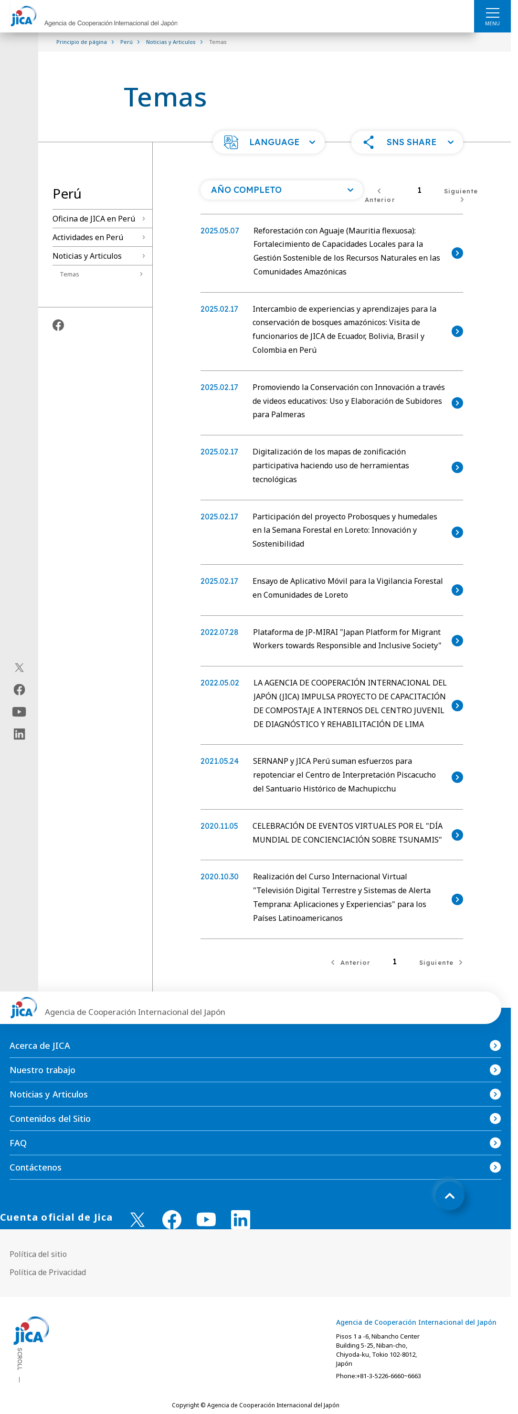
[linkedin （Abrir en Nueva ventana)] (240, 1219)
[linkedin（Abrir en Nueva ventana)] (19, 734)
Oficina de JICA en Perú (94, 218)
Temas (69, 274)
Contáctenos (36, 1167)
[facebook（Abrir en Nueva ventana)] (19, 690)
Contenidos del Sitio (50, 1118)
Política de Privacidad (48, 1272)
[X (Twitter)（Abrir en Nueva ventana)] (19, 668)
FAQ (18, 1143)
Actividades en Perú (88, 237)
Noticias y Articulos (87, 256)
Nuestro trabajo (42, 1070)
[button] (269, 142)
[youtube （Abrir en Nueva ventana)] (206, 1219)
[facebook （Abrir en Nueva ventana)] (171, 1219)
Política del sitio (38, 1254)
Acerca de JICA (40, 1045)
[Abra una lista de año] (282, 190)
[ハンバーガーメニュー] (492, 12)
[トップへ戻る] (449, 1196)
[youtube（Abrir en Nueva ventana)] (19, 712)
